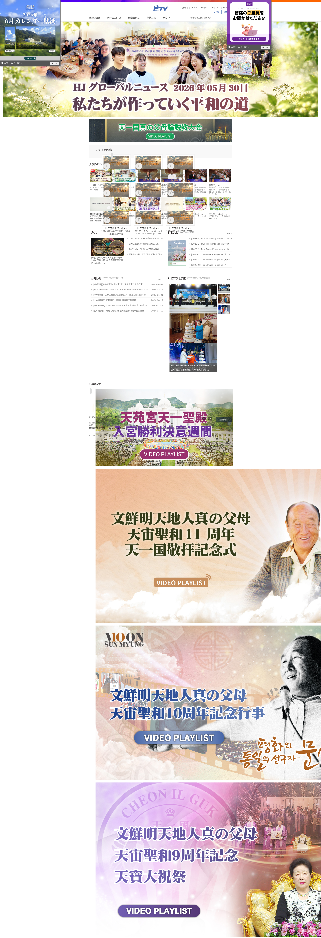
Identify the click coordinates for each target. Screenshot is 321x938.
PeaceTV (160, 8)
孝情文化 (151, 17)
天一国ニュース (114, 17)
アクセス (126, 417)
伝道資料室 (134, 17)
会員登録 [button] (226, 12)
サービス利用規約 (96, 417)
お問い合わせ (136, 417)
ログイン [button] (216, 12)
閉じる (54, 63)
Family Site (223, 420)
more (160, 233)
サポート (166, 17)
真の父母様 (94, 17)
